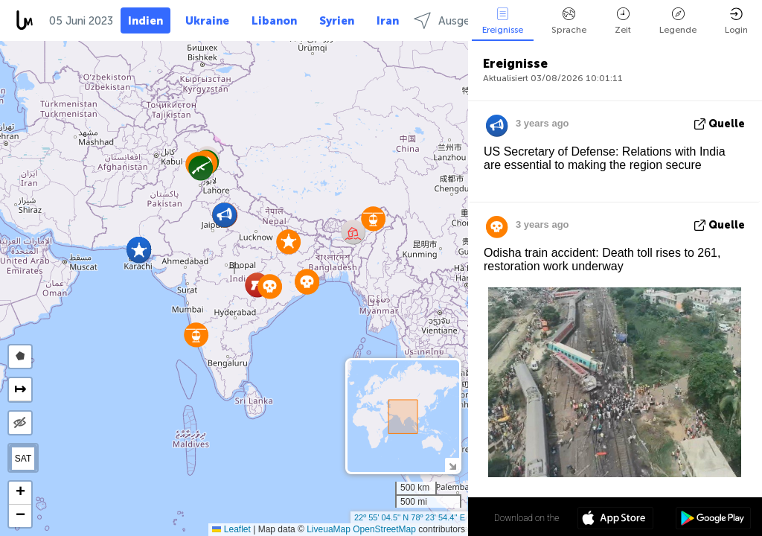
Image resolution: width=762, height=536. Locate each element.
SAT (23, 458)
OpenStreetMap (384, 529)
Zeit (623, 21)
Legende (678, 21)
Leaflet (231, 529)
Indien (145, 21)
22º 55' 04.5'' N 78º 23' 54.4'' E (409, 517)
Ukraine (207, 21)
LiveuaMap (328, 529)
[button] (269, 286)
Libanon (274, 21)
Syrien (336, 21)
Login (736, 21)
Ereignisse (502, 21)
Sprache (568, 21)
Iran (388, 21)
